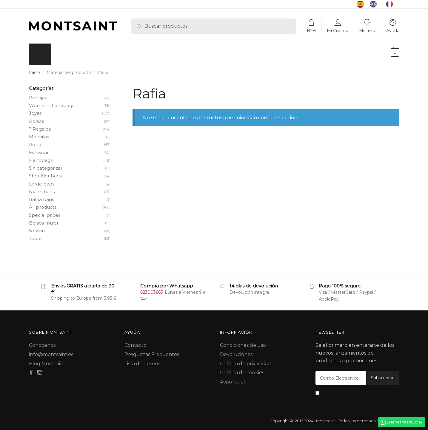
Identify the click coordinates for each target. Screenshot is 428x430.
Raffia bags (41, 196)
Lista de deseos (142, 360)
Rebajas (38, 94)
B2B (311, 30)
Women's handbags (51, 102)
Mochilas (39, 133)
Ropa (35, 141)
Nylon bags (42, 188)
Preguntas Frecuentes (151, 351)
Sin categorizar (45, 164)
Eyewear (39, 149)
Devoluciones (236, 351)
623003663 (151, 288)
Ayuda (392, 30)
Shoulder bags (45, 172)
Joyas (35, 109)
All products (42, 203)
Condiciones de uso (243, 341)
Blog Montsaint (47, 360)
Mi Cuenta (337, 30)
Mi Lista (367, 30)
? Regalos (40, 125)
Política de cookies (242, 369)
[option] (375, 4)
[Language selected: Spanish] (378, 4)
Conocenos (42, 341)
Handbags (41, 157)
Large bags (41, 180)
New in (37, 227)
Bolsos (36, 117)
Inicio (34, 69)
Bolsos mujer (43, 219)
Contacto (135, 341)
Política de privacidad (245, 360)
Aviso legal (232, 378)
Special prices (44, 211)
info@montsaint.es (51, 351)
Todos (35, 235)
